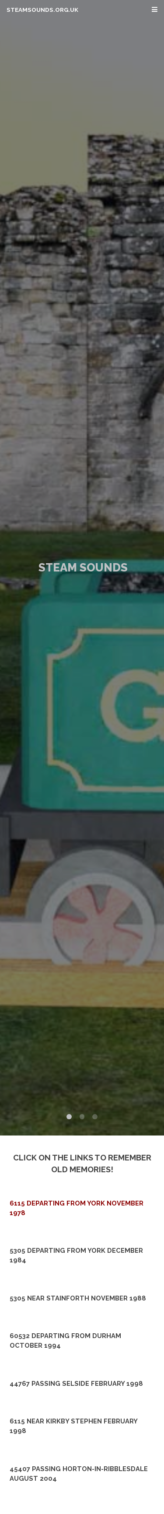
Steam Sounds (83, 567)
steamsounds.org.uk (42, 10)
